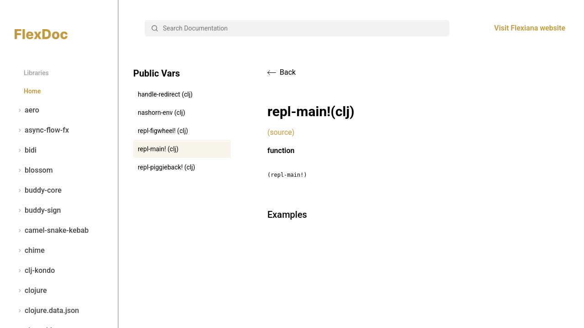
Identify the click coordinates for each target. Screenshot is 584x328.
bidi (25, 150)
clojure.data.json (47, 310)
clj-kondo (35, 270)
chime (30, 250)
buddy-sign (38, 210)
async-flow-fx (42, 130)
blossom (34, 170)
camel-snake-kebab (52, 230)
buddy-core (38, 190)
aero (27, 110)
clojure (31, 290)
